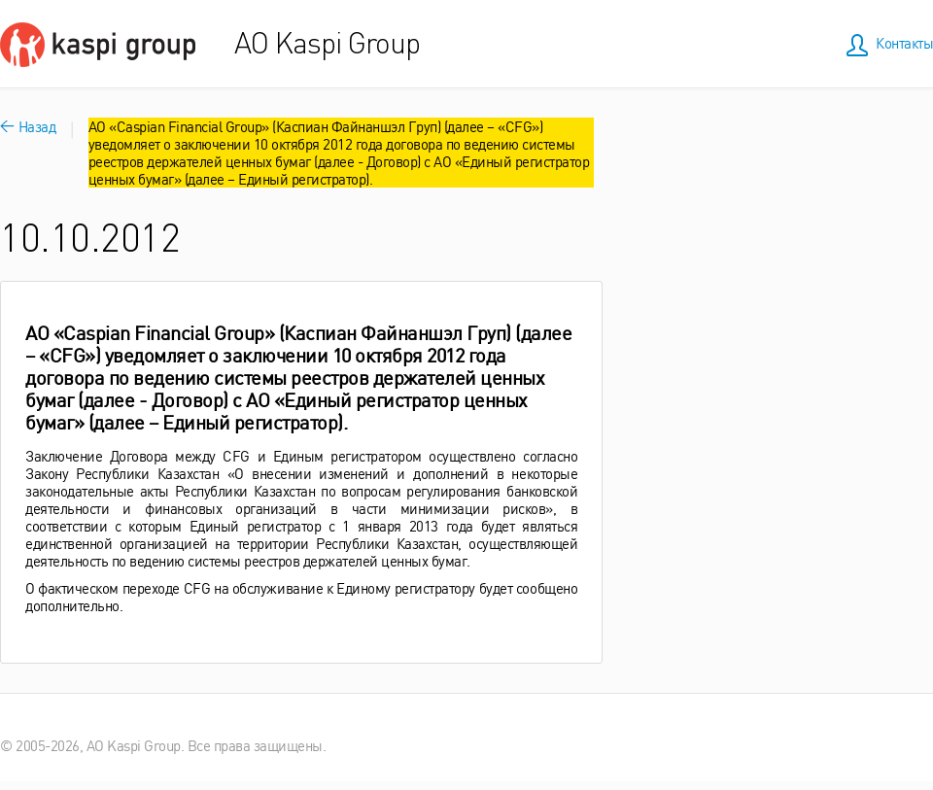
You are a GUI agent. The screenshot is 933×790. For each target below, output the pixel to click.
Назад (27, 126)
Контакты (904, 42)
